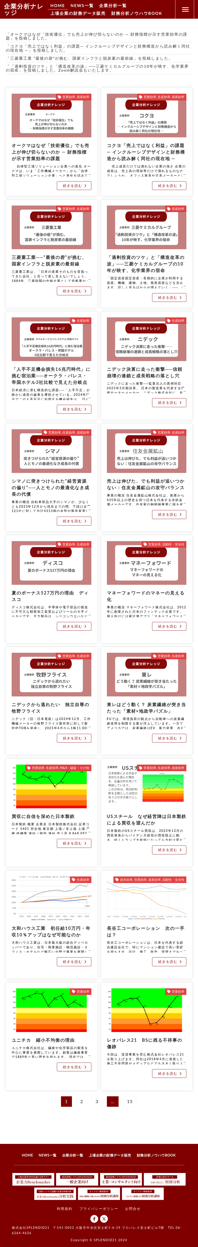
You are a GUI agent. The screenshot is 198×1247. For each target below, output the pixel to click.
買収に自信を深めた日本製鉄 (43, 816)
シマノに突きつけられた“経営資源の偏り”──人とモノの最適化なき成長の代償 (50, 487)
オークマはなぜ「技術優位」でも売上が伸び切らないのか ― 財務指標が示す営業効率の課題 (50, 152)
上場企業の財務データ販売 (80, 14)
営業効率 (68, 97)
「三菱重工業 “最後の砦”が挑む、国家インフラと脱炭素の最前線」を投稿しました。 (89, 58)
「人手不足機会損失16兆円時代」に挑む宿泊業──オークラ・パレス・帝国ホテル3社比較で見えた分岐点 (51, 375)
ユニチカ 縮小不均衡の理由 (43, 1040)
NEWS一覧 (84, 5)
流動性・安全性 (173, 544)
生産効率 (164, 97)
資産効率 (83, 97)
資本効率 (126, 880)
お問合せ (133, 1209)
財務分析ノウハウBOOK (141, 14)
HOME (58, 5)
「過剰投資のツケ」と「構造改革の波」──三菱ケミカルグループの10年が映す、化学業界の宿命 (146, 264)
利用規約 (64, 1209)
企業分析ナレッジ (24, 9)
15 (131, 1100)
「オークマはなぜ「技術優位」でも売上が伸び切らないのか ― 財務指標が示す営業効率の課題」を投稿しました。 (96, 36)
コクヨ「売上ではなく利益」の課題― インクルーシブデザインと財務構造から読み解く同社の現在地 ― (146, 152)
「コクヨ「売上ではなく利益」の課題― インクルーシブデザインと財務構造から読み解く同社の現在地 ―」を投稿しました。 (98, 48)
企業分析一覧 (116, 5)
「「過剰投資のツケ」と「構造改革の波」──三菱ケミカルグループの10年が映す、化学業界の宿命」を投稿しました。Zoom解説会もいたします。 (97, 68)
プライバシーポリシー (98, 1209)
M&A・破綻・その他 (74, 768)
